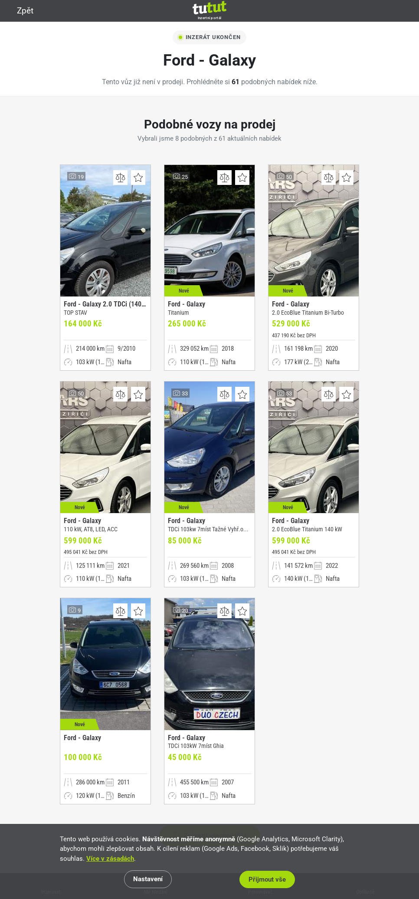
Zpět (20, 11)
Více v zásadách (110, 859)
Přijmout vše (269, 880)
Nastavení (149, 880)
